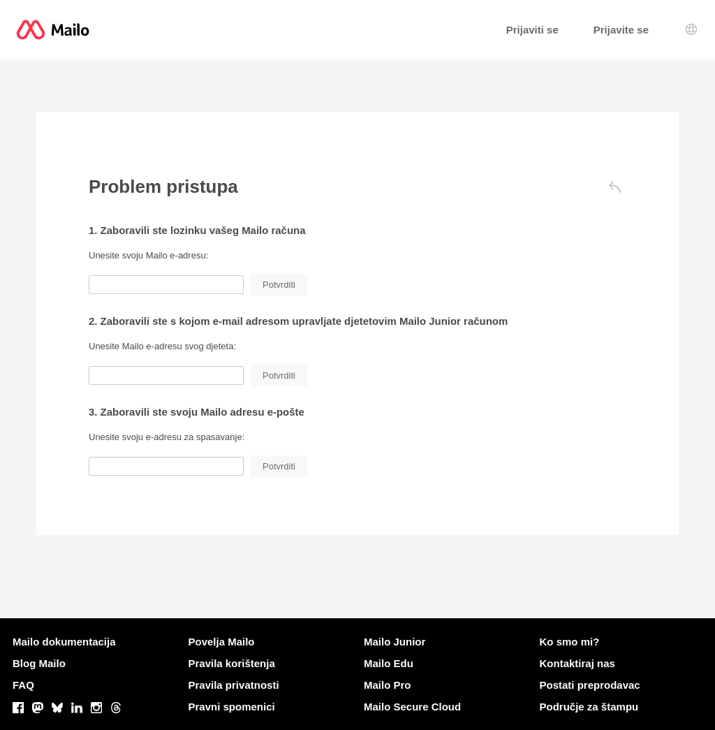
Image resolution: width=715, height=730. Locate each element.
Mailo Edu (388, 663)
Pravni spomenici (232, 707)
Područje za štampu (589, 707)
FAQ (23, 685)
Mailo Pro (387, 685)
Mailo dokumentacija (64, 642)
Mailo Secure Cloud (412, 707)
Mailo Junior (394, 642)
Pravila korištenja (232, 663)
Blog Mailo (39, 663)
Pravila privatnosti (234, 685)
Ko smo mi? (570, 642)
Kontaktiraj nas (577, 663)
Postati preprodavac (590, 685)
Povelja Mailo (222, 642)
